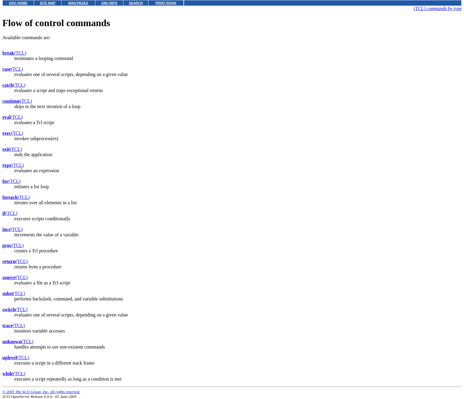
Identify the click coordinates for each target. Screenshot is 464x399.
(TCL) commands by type (438, 8)
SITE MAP (48, 3)
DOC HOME (18, 3)
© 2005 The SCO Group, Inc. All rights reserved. (41, 392)
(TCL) (14, 53)
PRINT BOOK (166, 3)
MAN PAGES (78, 3)
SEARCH (136, 3)
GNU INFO (109, 3)
